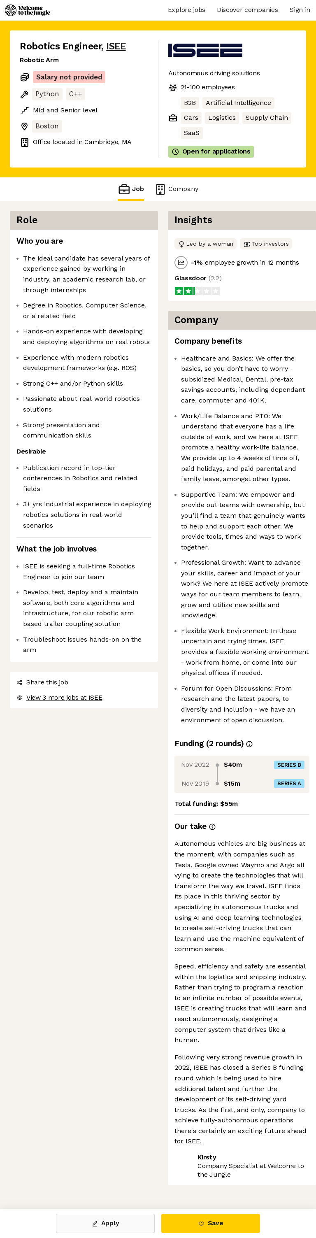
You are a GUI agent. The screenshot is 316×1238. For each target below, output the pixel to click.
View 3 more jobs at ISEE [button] (59, 697)
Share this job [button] (42, 682)
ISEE (115, 46)
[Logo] (27, 10)
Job (131, 189)
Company (176, 189)
